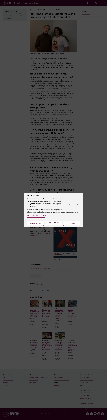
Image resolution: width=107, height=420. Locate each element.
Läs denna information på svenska (36, 217)
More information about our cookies (36, 215)
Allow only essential (35, 223)
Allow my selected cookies (54, 223)
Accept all (72, 223)
